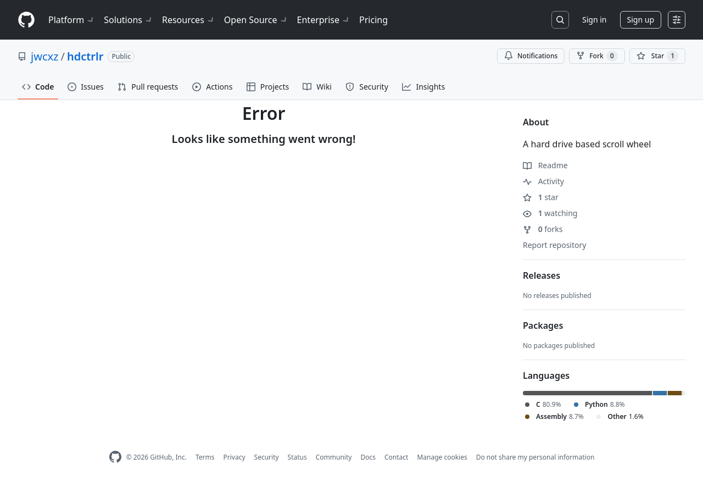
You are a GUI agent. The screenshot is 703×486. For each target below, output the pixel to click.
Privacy (235, 457)
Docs (368, 457)
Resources (188, 20)
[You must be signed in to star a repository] (657, 56)
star (541, 197)
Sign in (594, 19)
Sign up (640, 19)
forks (543, 229)
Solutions (128, 20)
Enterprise (323, 20)
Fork (596, 56)
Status (297, 457)
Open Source (256, 20)
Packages (543, 325)
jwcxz (44, 56)
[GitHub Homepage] (115, 457)
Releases (541, 275)
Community (334, 457)
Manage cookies (442, 457)
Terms (205, 457)
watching (550, 213)
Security (266, 457)
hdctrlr (85, 56)
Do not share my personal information (535, 457)
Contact (396, 457)
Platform (71, 20)
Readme (545, 165)
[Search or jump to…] (560, 20)
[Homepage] (26, 20)
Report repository (554, 245)
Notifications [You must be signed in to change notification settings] (530, 55)
